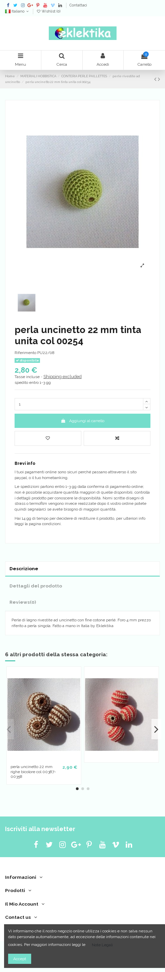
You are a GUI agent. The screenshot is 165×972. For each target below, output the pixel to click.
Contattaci (78, 5)
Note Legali (102, 945)
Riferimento (25, 352)
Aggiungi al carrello (82, 420)
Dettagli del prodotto (35, 585)
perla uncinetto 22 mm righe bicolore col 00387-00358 (33, 771)
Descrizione (23, 568)
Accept (19, 958)
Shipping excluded (62, 376)
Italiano (17, 11)
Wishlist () (48, 11)
